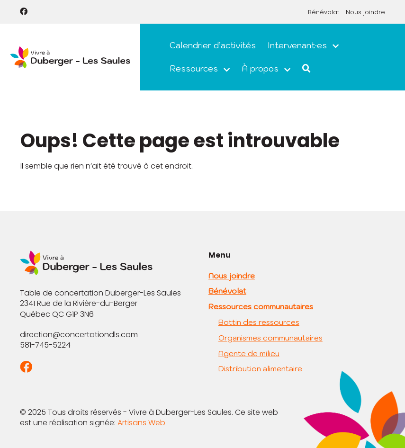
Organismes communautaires (270, 337)
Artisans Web (141, 422)
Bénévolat (323, 12)
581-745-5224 (45, 345)
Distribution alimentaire (260, 368)
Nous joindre (365, 12)
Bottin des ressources (258, 322)
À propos (260, 68)
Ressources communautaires (260, 306)
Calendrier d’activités (213, 45)
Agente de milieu (248, 353)
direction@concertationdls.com (79, 334)
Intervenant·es (297, 45)
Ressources (194, 68)
